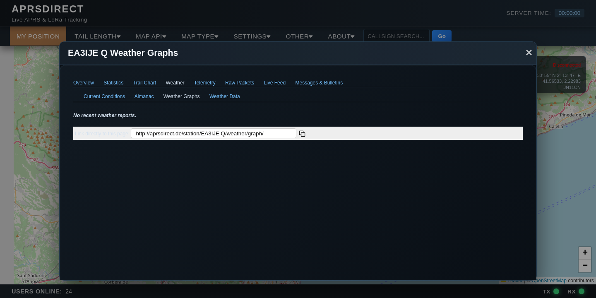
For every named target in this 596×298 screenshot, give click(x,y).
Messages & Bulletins (319, 83)
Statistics (113, 83)
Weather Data (224, 96)
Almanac (144, 96)
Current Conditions (104, 96)
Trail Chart (144, 83)
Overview (83, 83)
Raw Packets (239, 83)
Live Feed (275, 83)
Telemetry (205, 83)
